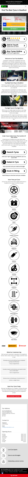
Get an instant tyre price (14, 396)
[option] (8, 345)
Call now (14, 475)
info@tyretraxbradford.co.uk (8, 427)
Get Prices (14, 29)
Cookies (2, 471)
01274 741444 (20, 470)
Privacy (6, 471)
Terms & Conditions (23, 471)
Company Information (13, 471)
